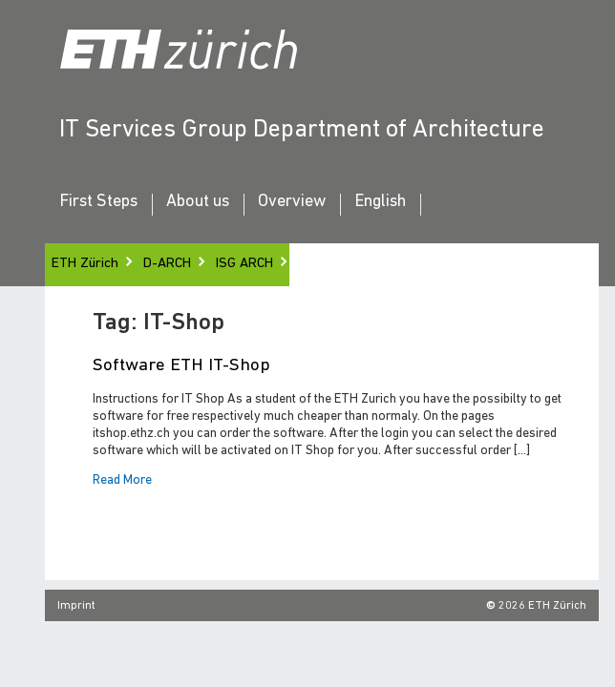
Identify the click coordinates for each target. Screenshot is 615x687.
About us (197, 202)
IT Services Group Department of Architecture (301, 130)
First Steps (98, 202)
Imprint (76, 606)
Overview (292, 202)
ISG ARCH (244, 264)
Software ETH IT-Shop (181, 366)
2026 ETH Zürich (542, 606)
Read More (122, 481)
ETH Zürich (85, 264)
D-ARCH (167, 264)
